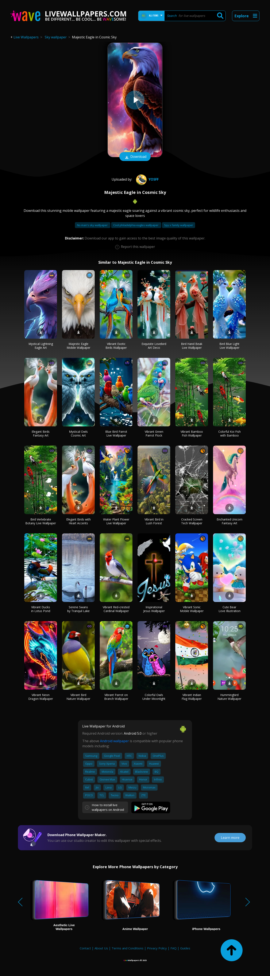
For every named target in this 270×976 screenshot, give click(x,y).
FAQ (173, 948)
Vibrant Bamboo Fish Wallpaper (192, 433)
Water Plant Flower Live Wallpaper (116, 521)
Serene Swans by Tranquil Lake (78, 609)
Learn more (230, 837)
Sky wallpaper (56, 37)
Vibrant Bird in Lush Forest (153, 521)
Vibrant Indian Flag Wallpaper (192, 697)
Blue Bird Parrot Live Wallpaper (116, 433)
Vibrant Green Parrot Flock (154, 433)
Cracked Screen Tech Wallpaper (191, 521)
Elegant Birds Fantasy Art (41, 433)
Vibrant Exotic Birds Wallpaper (116, 346)
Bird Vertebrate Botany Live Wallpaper (40, 521)
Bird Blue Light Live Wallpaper (229, 346)
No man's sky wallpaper (92, 225)
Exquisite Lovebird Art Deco (154, 346)
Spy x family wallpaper (178, 225)
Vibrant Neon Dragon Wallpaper (40, 697)
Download (135, 157)
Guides (185, 948)
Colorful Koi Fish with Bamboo (229, 433)
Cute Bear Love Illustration (229, 609)
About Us (101, 948)
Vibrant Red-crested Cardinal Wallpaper (116, 609)
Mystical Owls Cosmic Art (78, 433)
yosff (147, 179)
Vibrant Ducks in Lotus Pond (40, 609)
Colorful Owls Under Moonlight (153, 697)
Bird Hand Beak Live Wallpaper (191, 346)
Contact (85, 948)
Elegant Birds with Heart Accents (78, 521)
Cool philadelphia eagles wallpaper (136, 225)
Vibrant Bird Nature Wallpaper (78, 697)
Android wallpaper (114, 741)
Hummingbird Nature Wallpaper (229, 697)
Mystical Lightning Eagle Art (40, 346)
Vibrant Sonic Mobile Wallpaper (192, 609)
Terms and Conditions (127, 948)
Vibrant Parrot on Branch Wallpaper (116, 697)
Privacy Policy (157, 948)
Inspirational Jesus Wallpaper (154, 609)
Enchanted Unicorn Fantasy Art (229, 521)
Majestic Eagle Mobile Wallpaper (78, 346)
